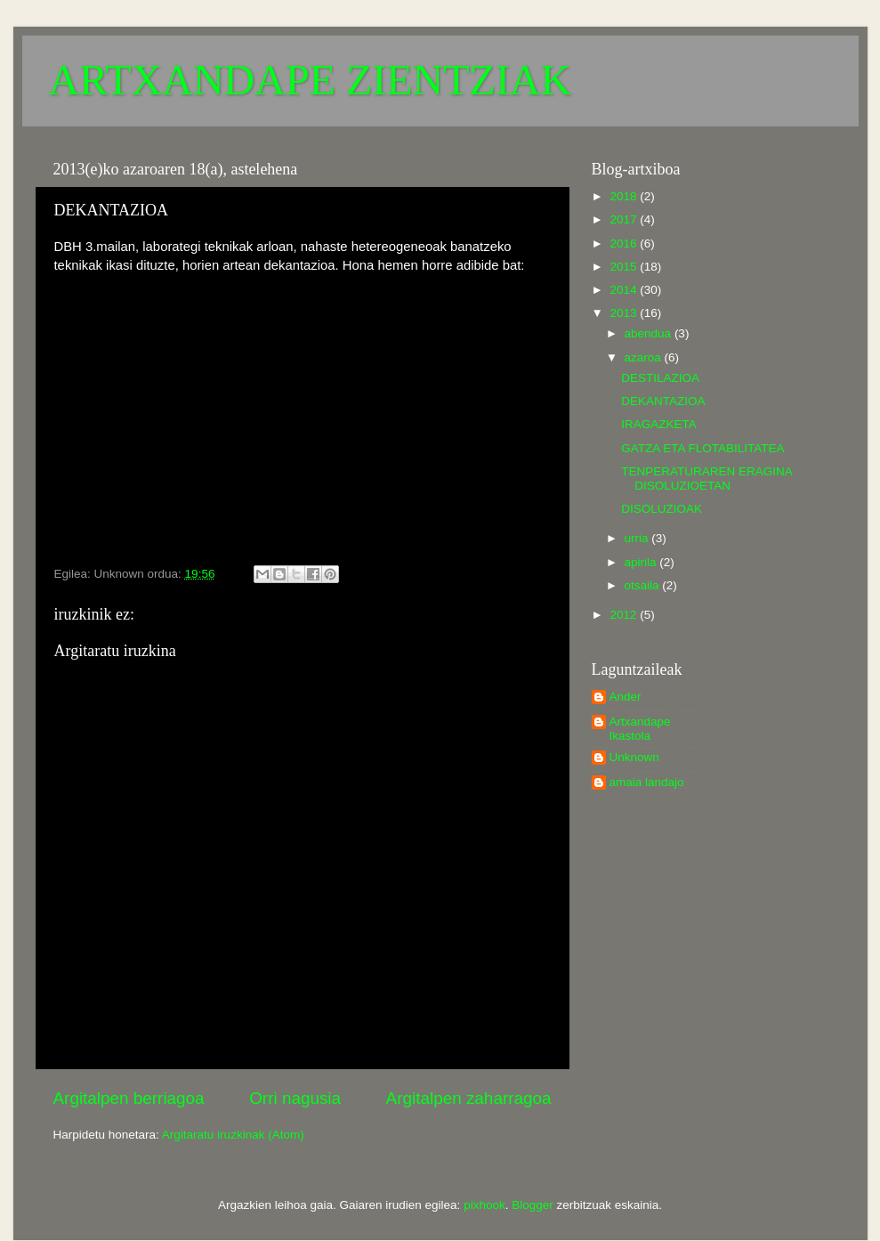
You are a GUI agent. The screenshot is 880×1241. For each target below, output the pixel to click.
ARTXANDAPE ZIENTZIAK (310, 79)
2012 (625, 614)
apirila (642, 562)
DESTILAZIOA (660, 378)
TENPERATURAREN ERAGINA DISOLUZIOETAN (706, 478)
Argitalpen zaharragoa (469, 1098)
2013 (625, 313)
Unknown (634, 757)
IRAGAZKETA (659, 424)
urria (638, 538)
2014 (625, 289)
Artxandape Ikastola (640, 728)
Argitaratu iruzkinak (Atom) (233, 1134)
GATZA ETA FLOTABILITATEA (702, 448)
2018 (625, 196)
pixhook (484, 1205)
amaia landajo (647, 782)
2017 (625, 219)
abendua (649, 333)
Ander (626, 696)
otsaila (644, 585)
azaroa (645, 357)
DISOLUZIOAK (661, 508)
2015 (625, 266)
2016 (625, 243)
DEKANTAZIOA (663, 401)
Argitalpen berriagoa (129, 1098)
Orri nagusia (295, 1098)
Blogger (532, 1205)
